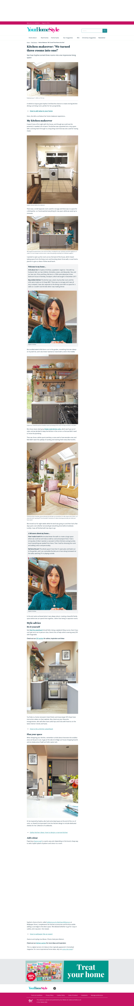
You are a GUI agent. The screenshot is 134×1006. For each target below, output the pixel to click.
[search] (104, 31)
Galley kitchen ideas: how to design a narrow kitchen (49, 832)
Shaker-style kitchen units (52, 429)
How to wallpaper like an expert (41, 934)
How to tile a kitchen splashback (41, 729)
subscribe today (67, 949)
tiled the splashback (36, 630)
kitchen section (41, 943)
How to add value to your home (41, 111)
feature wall (38, 841)
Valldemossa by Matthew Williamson (58, 922)
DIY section (39, 638)
